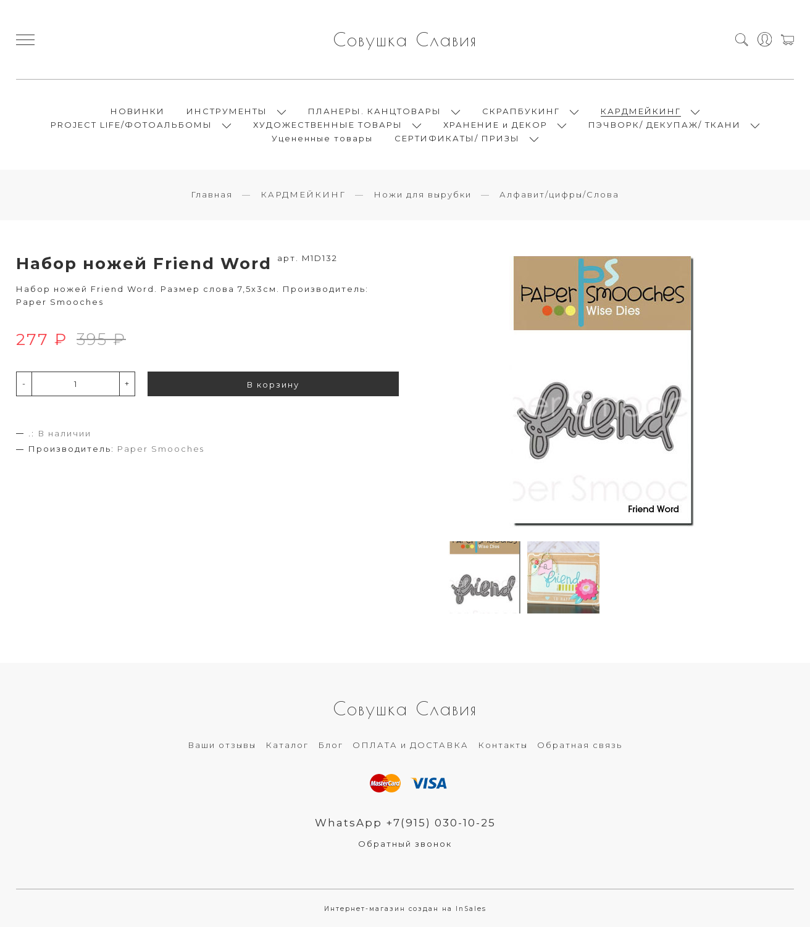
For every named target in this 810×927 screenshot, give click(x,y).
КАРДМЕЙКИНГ (641, 111)
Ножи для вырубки (423, 194)
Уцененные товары (322, 138)
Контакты (503, 745)
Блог (330, 745)
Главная (212, 194)
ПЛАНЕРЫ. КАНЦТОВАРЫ (374, 111)
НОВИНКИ (138, 111)
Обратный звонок (405, 844)
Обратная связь (579, 745)
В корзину (273, 384)
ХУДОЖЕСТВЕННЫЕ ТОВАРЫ (328, 125)
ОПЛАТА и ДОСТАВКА (411, 745)
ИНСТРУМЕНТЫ (226, 111)
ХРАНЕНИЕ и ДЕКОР (495, 125)
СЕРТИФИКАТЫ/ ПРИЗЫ (457, 138)
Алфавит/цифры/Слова (559, 194)
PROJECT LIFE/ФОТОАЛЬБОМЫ (131, 125)
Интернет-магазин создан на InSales (405, 909)
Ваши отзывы (222, 745)
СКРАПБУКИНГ (521, 111)
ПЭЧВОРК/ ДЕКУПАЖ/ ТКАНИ (664, 125)
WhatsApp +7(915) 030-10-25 (405, 823)
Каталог (287, 745)
